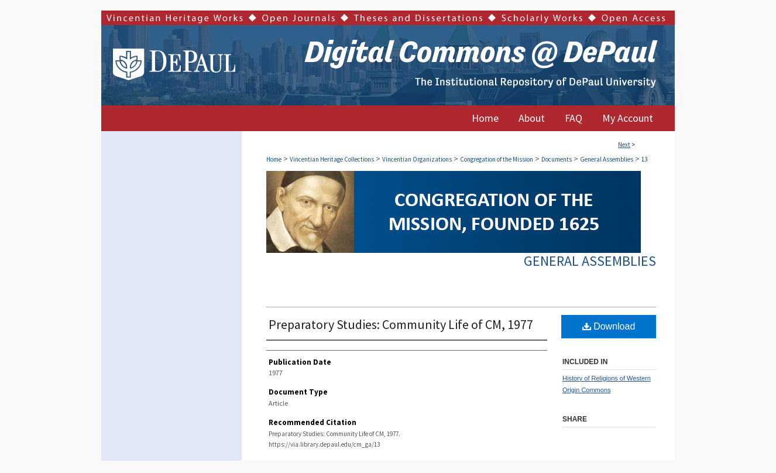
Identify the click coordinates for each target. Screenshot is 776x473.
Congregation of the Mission (496, 159)
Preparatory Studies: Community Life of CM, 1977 (401, 324)
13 (644, 159)
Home (273, 159)
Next (624, 144)
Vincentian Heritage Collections (332, 159)
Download (609, 326)
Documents (556, 159)
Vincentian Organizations (417, 159)
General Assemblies (606, 159)
